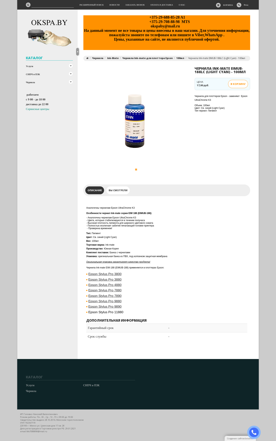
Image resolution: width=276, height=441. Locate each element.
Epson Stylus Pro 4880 (105, 285)
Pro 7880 (105, 290)
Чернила (30, 82)
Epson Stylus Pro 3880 (105, 279)
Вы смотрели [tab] (118, 190)
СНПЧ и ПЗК (33, 74)
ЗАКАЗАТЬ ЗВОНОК (255, 432)
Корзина (228, 5)
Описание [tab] (95, 190)
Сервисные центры (37, 109)
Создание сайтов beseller (240, 438)
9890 (105, 306)
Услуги (29, 66)
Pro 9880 (105, 301)
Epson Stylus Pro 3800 (105, 274)
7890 (105, 296)
